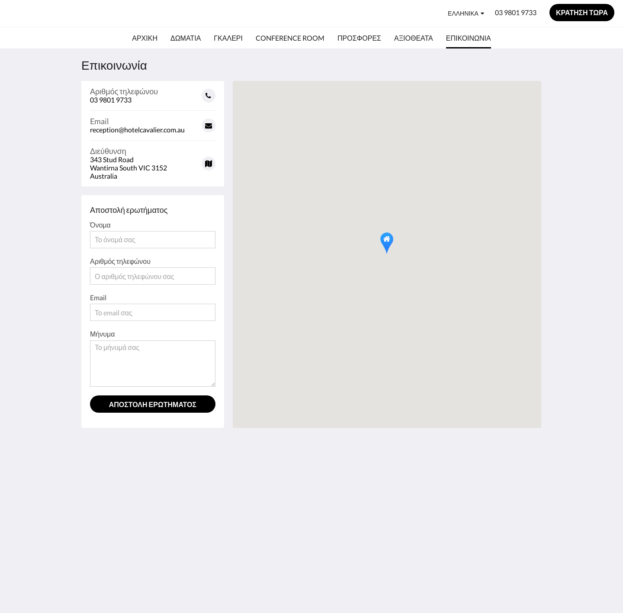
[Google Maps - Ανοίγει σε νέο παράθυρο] (152, 160)
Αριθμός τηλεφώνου (120, 261)
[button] (386, 243)
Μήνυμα (102, 334)
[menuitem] (144, 38)
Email (98, 297)
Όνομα (100, 225)
